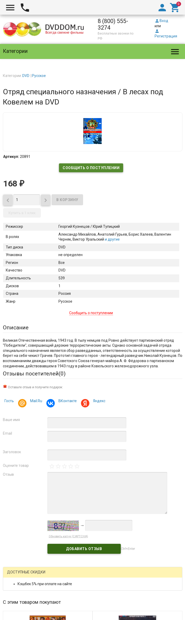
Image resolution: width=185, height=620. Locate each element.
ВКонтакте (67, 401)
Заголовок (12, 452)
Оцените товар (16, 465)
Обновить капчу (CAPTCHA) (68, 536)
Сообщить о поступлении (91, 168)
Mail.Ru (35, 401)
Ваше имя (11, 420)
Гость (9, 401)
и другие (112, 239)
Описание (16, 327)
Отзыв (8, 474)
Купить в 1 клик (22, 213)
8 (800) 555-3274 (113, 24)
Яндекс (98, 401)
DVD (25, 76)
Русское (39, 76)
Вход (161, 21)
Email (7, 433)
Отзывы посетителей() (34, 373)
